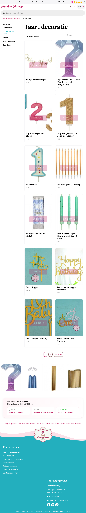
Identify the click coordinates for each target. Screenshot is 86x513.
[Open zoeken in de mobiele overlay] (43, 13)
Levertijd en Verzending (13, 459)
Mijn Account (8, 456)
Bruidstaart (40, 423)
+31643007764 (53, 496)
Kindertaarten (65, 423)
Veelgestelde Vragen (11, 452)
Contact (66, 2)
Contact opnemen (10, 473)
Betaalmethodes (10, 466)
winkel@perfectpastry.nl (43, 412)
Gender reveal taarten (52, 423)
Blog (59, 2)
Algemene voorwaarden (43, 511)
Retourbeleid (8, 462)
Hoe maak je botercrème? (27, 423)
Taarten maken (76, 423)
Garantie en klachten (12, 469)
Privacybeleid (56, 511)
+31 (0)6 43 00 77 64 (16, 412)
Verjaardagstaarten (11, 423)
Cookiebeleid (66, 511)
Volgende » (58, 354)
